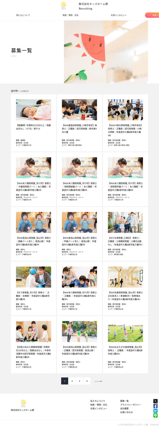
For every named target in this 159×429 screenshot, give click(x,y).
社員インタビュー (119, 15)
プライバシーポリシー (130, 404)
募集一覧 (124, 400)
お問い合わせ (126, 412)
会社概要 (124, 408)
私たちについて (23, 15)
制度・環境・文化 (70, 15)
